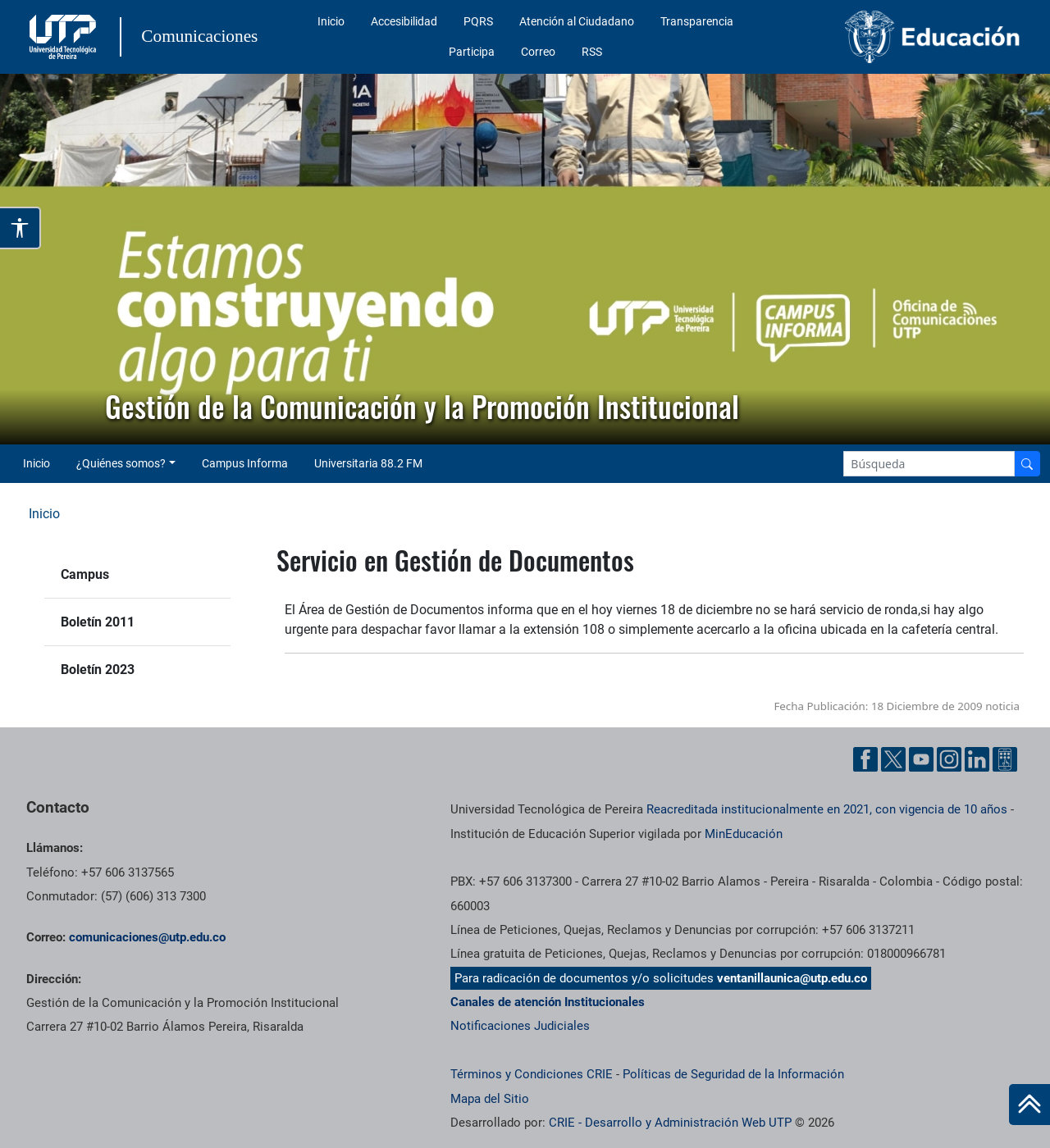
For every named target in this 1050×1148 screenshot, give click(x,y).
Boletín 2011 (98, 622)
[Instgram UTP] (949, 759)
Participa (472, 51)
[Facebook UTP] (865, 759)
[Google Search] (929, 463)
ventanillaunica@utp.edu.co (792, 978)
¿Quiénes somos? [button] (121, 463)
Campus (85, 574)
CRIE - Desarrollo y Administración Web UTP (670, 1122)
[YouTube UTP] (921, 759)
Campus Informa (245, 463)
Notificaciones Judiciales (520, 1025)
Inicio (331, 21)
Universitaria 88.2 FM (368, 463)
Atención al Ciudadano (576, 21)
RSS (592, 51)
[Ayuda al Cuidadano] (1005, 759)
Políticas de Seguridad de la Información (733, 1074)
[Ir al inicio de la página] (1029, 1104)
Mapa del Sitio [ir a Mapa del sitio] (489, 1098)
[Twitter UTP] (893, 759)
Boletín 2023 (98, 669)
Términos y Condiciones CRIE (531, 1074)
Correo (538, 51)
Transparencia (696, 21)
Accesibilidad (404, 21)
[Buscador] (1027, 463)
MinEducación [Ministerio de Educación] (744, 834)
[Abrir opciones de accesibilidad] (20, 228)
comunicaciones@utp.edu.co (147, 937)
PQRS (478, 21)
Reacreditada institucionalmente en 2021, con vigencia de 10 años (826, 809)
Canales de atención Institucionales (547, 1002)
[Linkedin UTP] (977, 759)
